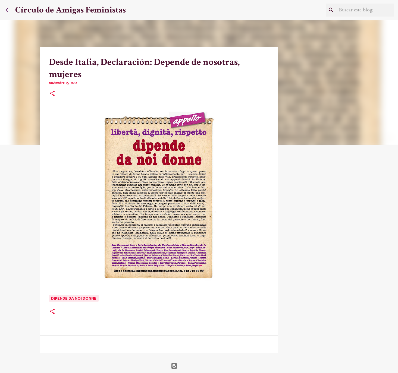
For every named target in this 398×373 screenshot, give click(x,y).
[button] (52, 94)
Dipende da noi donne (73, 298)
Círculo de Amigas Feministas (70, 9)
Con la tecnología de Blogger (199, 366)
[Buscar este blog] (365, 10)
